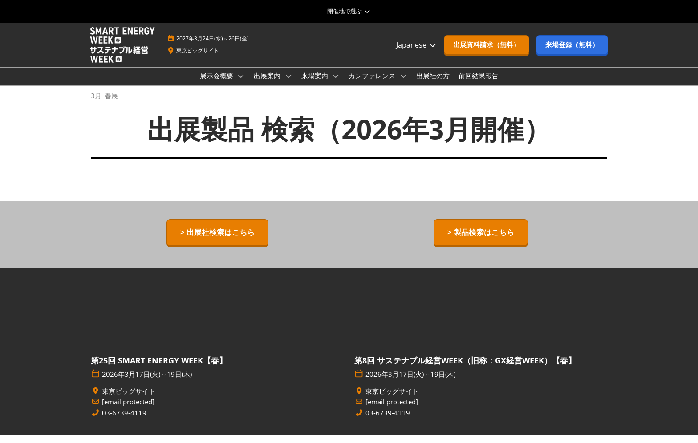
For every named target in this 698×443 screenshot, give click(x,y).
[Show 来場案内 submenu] (336, 84)
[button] (486, 53)
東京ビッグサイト (197, 59)
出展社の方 (433, 84)
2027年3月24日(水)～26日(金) (212, 47)
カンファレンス (373, 84)
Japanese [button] (416, 53)
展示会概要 (217, 84)
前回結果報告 (479, 84)
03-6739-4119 (124, 421)
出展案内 (268, 84)
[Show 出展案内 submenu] (288, 84)
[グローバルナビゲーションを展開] (348, 11)
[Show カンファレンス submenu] (403, 84)
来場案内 (315, 84)
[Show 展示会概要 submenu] (241, 84)
